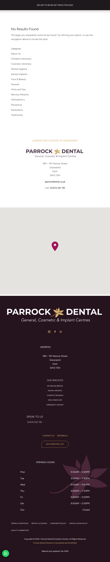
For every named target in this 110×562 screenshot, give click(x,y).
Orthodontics (18, 99)
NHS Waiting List (55, 444)
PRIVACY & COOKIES (39, 523)
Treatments (17, 115)
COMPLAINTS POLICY (58, 523)
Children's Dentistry (21, 58)
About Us (16, 53)
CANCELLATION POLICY (78, 523)
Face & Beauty (18, 79)
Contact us (48, 436)
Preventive (16, 104)
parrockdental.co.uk (55, 181)
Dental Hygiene (19, 69)
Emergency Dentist (55, 405)
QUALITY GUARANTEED (20, 530)
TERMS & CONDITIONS (19, 523)
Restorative (17, 110)
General (15, 84)
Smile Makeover (55, 400)
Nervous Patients (20, 94)
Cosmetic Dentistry (21, 63)
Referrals (62, 436)
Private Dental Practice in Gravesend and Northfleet (55, 543)
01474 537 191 (57, 188)
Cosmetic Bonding (55, 395)
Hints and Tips (18, 89)
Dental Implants (19, 74)
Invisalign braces (55, 386)
